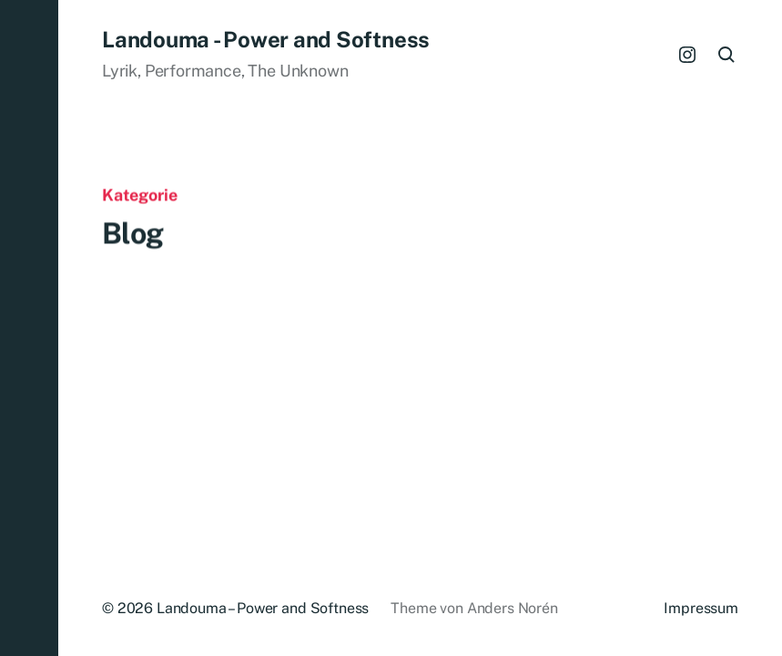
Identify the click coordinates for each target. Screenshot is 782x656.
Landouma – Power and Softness (263, 608)
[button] (29, 328)
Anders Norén (512, 608)
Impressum (701, 608)
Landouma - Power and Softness (266, 39)
